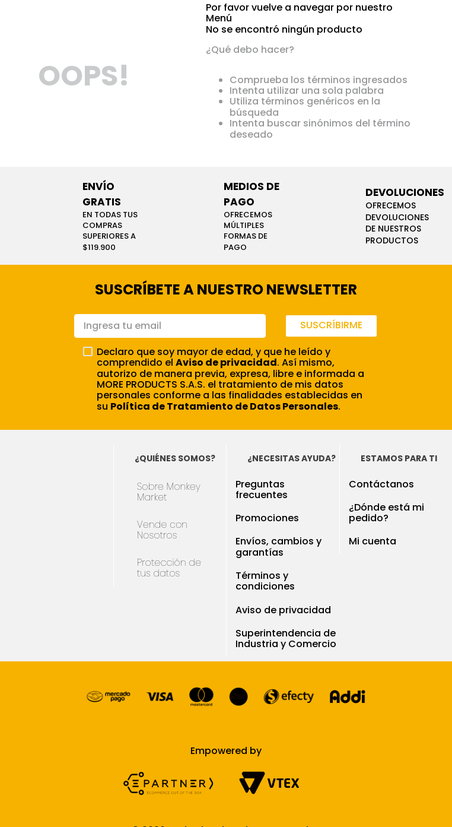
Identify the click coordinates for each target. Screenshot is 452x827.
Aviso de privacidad (226, 362)
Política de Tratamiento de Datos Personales (224, 406)
